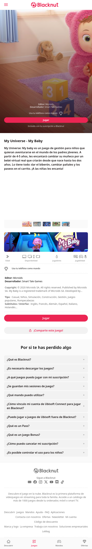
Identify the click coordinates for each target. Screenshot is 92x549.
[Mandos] (59, 543)
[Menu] (6, 4)
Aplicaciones (58, 512)
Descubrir (9, 512)
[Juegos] (34, 543)
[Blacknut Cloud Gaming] (44, 5)
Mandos (29, 512)
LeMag (46, 531)
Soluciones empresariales (73, 526)
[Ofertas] (84, 543)
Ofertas (46, 517)
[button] (46, 113)
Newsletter (58, 517)
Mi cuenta (71, 517)
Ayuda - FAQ (42, 512)
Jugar (46, 120)
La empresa (26, 526)
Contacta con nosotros (28, 517)
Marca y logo (11, 526)
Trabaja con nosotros (46, 526)
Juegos (20, 512)
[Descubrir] (8, 543)
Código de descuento (46, 521)
